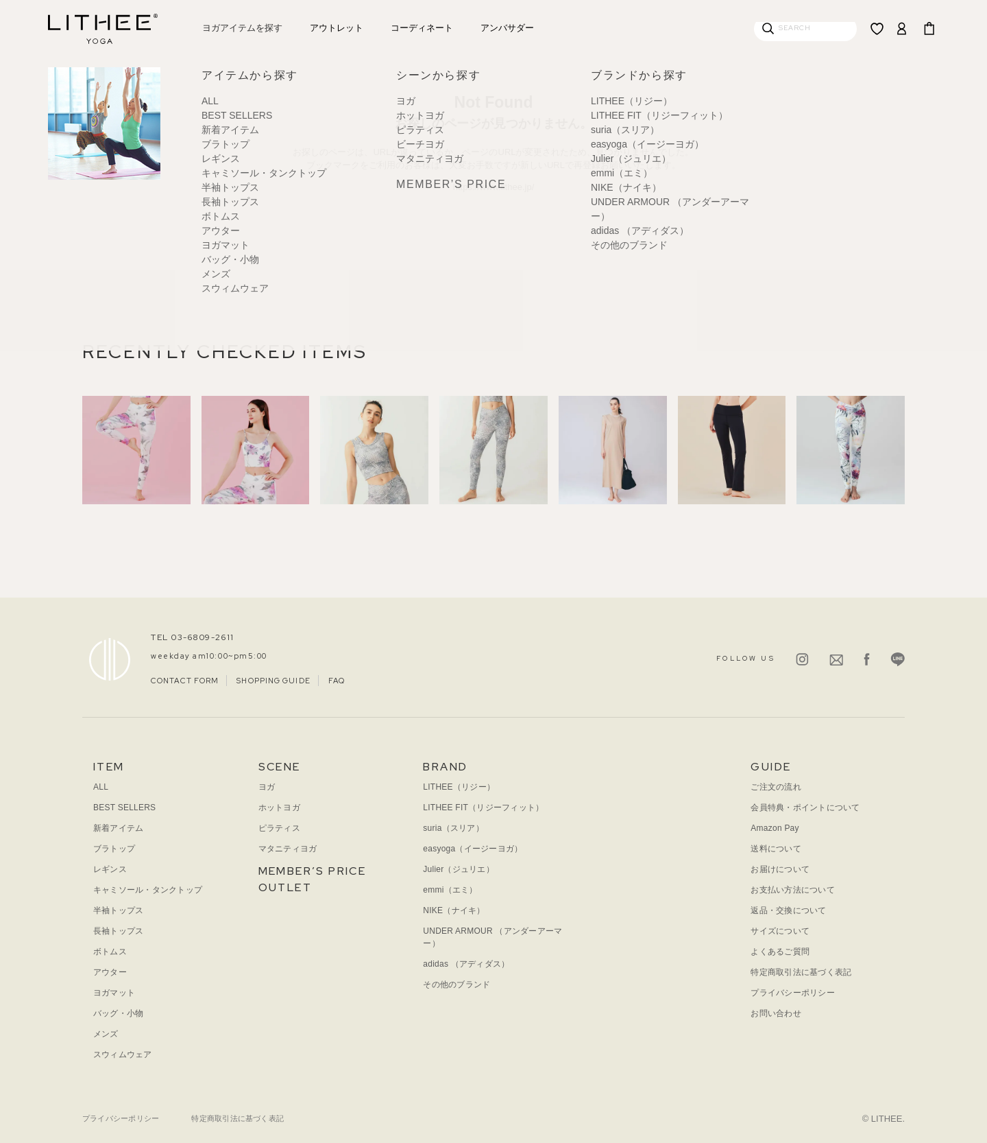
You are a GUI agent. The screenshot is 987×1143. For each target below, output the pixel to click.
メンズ (106, 1034)
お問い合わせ (776, 1013)
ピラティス (279, 828)
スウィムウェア (122, 1054)
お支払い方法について (792, 890)
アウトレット (336, 28)
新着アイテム (118, 828)
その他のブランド (456, 984)
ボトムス (110, 951)
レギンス (110, 869)
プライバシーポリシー (792, 993)
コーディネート (422, 28)
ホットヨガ (279, 807)
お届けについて (780, 869)
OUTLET (285, 887)
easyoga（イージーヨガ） (472, 848)
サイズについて (780, 931)
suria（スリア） (453, 828)
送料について (776, 848)
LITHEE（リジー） (459, 787)
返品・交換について (788, 910)
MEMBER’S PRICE (312, 871)
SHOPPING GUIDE (273, 680)
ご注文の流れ (776, 787)
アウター (110, 972)
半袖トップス (118, 910)
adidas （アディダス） (466, 964)
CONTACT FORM (185, 680)
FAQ (336, 680)
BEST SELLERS (124, 807)
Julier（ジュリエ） (458, 869)
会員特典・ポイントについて (805, 807)
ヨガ (266, 787)
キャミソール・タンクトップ (147, 890)
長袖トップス (118, 931)
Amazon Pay (775, 828)
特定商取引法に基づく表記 (801, 972)
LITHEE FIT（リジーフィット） (483, 807)
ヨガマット (114, 993)
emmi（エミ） (450, 890)
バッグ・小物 (118, 1013)
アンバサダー (507, 28)
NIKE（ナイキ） (454, 910)
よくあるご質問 (780, 951)
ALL (100, 787)
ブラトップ (114, 848)
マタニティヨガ (287, 848)
